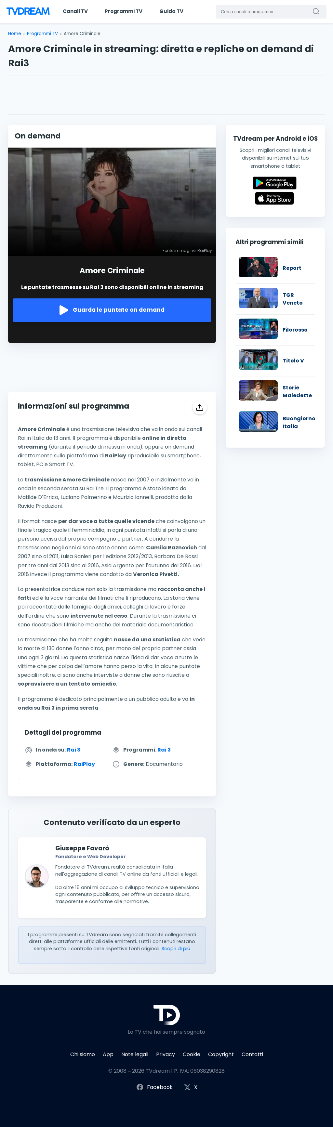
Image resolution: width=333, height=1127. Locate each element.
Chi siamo (82, 1054)
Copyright (221, 1054)
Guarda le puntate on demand (112, 310)
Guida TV (171, 11)
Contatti (252, 1054)
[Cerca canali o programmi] (317, 11)
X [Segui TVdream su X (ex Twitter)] (190, 1087)
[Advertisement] (166, 95)
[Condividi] (200, 407)
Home (14, 34)
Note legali (134, 1054)
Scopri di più (176, 948)
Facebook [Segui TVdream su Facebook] (154, 1087)
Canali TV (75, 11)
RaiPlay (84, 764)
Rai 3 (73, 750)
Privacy (165, 1054)
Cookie (191, 1054)
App (108, 1054)
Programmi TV (123, 11)
